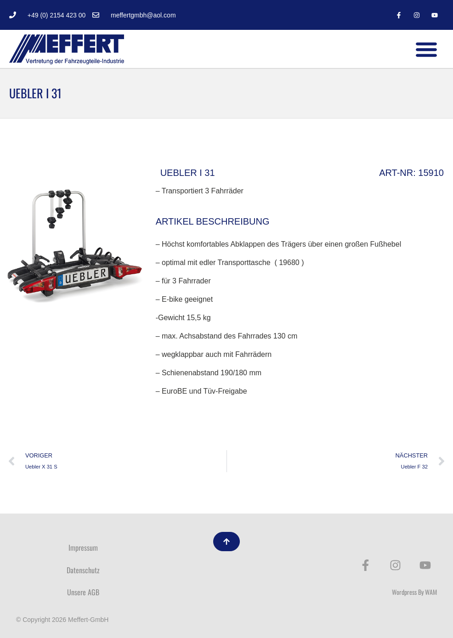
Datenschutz (83, 570)
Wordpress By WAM (414, 592)
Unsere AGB (83, 592)
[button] (426, 49)
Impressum (83, 547)
